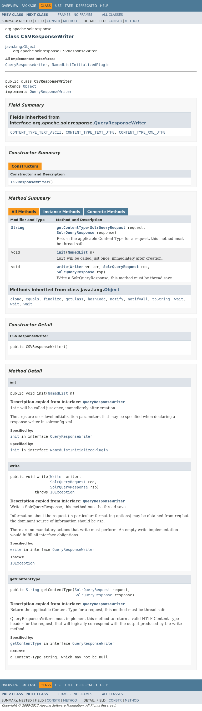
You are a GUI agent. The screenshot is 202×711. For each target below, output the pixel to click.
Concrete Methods (106, 212)
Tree (69, 6)
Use (58, 6)
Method (70, 21)
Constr (53, 21)
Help (104, 6)
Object (29, 86)
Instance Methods (61, 212)
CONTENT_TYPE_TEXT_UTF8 (90, 132)
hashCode (96, 299)
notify (116, 299)
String (17, 227)
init (61, 252)
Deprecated (86, 6)
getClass (74, 299)
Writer (76, 267)
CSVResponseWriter (30, 182)
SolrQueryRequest (107, 227)
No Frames (83, 15)
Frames (64, 15)
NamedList (78, 252)
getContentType (72, 227)
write (62, 267)
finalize (52, 299)
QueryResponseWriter (26, 65)
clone (15, 299)
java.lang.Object (20, 46)
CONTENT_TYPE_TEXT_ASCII (35, 132)
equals (32, 299)
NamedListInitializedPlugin (80, 65)
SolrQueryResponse (75, 232)
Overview (10, 6)
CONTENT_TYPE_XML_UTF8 (142, 132)
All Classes (112, 15)
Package (29, 6)
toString (161, 299)
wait (178, 299)
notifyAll (138, 299)
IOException (62, 492)
